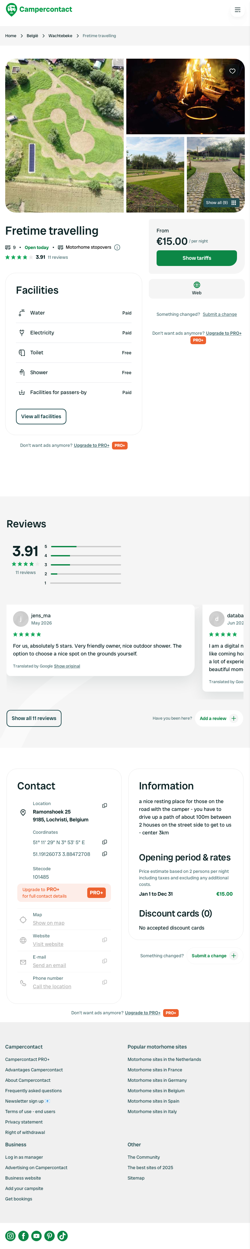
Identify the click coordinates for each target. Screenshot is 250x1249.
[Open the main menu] (237, 10)
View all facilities (41, 416)
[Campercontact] (39, 9)
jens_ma (41, 615)
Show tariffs (197, 258)
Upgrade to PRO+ (91, 445)
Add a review (219, 718)
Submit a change (220, 314)
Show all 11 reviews (34, 718)
